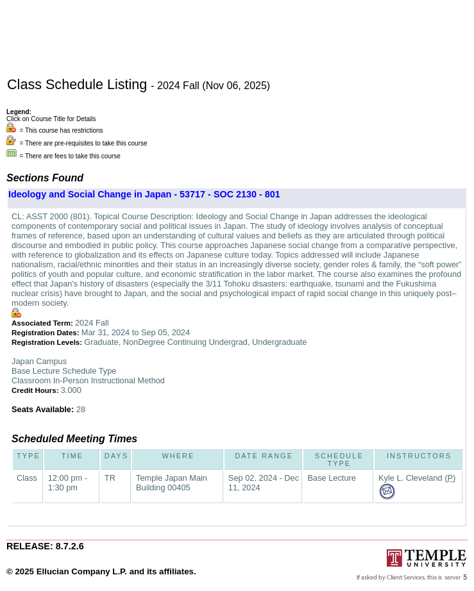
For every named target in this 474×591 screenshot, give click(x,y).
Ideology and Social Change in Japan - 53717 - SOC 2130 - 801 (144, 194)
